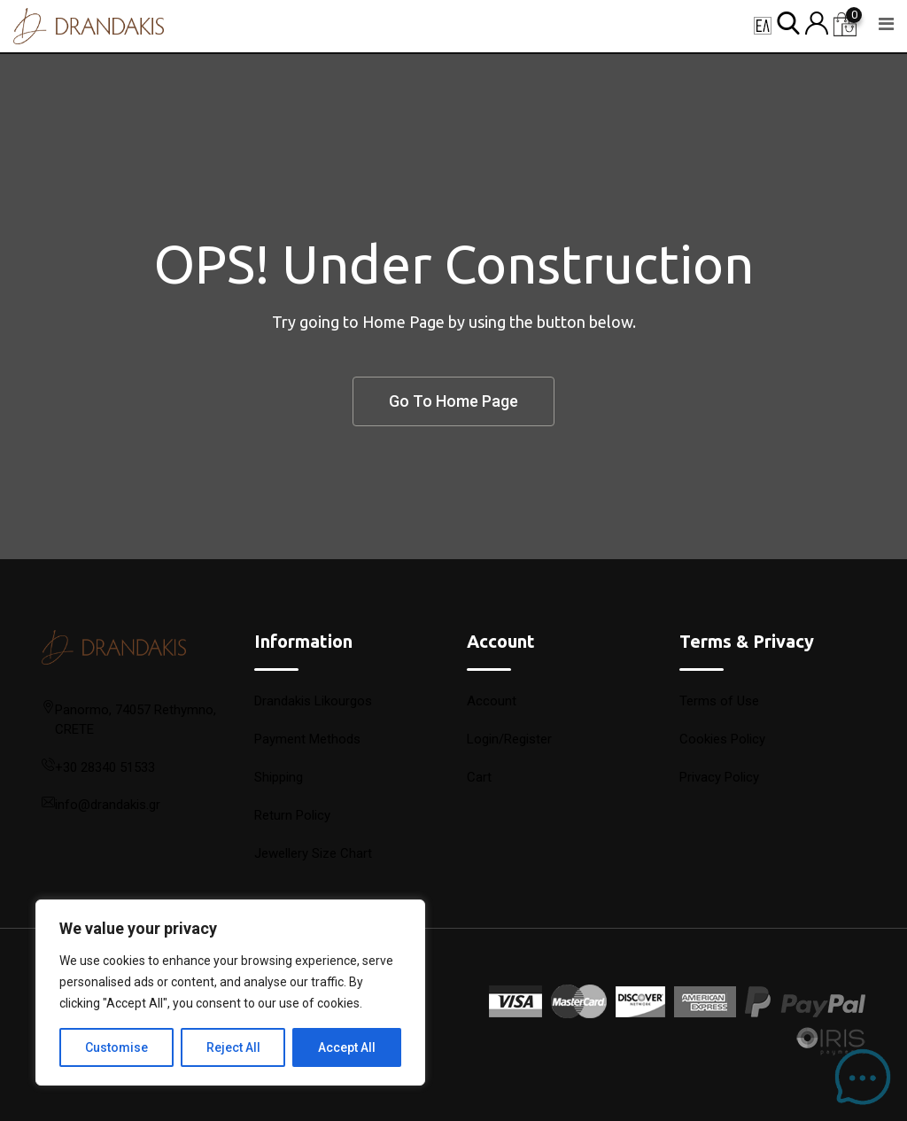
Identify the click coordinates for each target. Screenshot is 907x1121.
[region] (230, 992)
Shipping (278, 777)
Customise (116, 1047)
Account (491, 701)
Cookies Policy (722, 739)
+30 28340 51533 (105, 767)
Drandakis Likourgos (313, 701)
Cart (479, 777)
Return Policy (292, 815)
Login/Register (509, 739)
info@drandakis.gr (107, 805)
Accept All (347, 1047)
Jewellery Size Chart (313, 853)
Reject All (233, 1047)
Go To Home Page (453, 401)
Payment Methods (307, 739)
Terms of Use (719, 701)
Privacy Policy (719, 777)
